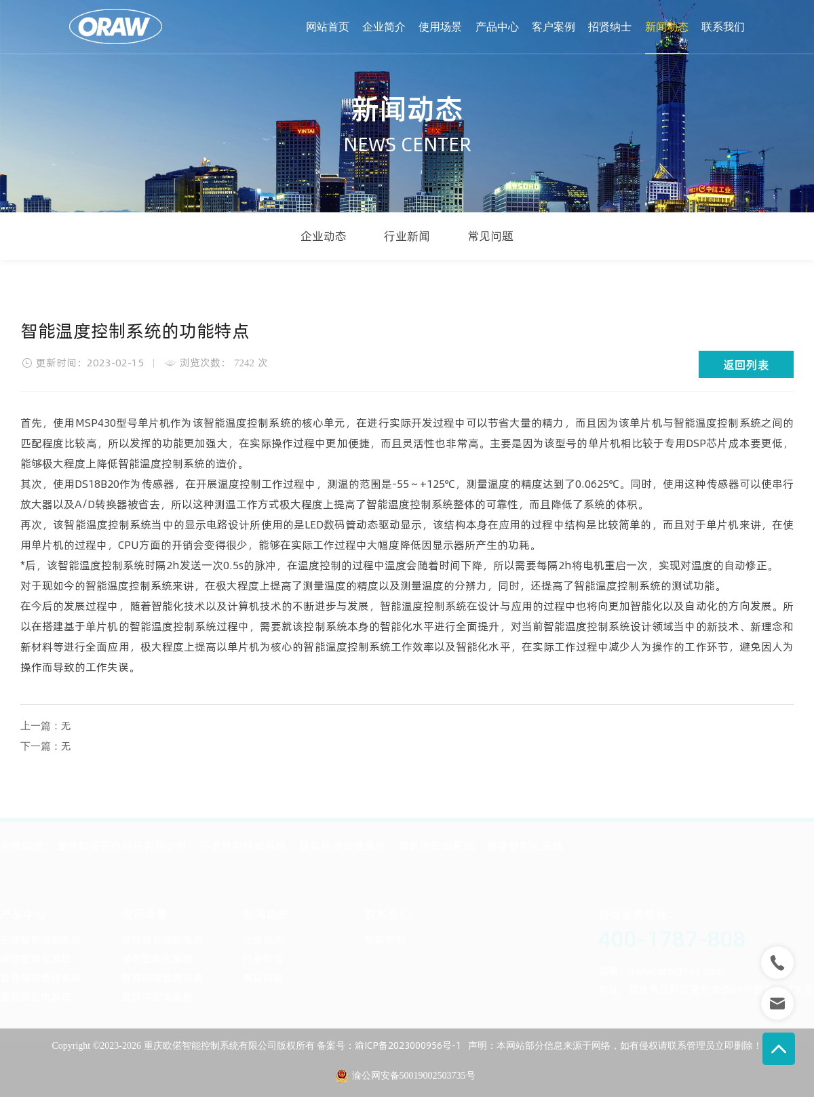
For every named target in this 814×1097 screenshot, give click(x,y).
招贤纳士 (610, 27)
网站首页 (327, 27)
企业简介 (384, 27)
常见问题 (490, 236)
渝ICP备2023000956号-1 (408, 1045)
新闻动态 (667, 27)
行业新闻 (407, 236)
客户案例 (553, 27)
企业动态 (324, 236)
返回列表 (746, 364)
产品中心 (497, 27)
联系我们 (723, 27)
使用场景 (440, 27)
